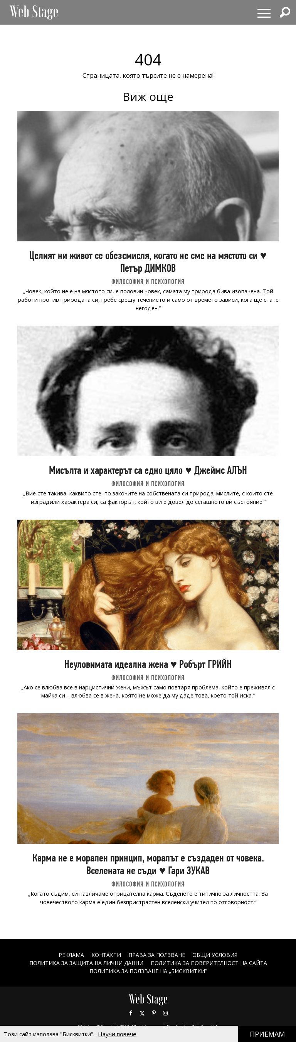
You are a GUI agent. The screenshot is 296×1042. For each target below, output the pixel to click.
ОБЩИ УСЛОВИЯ (214, 954)
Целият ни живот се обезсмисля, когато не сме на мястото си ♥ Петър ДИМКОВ (147, 261)
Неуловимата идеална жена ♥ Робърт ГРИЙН (148, 664)
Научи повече (117, 1034)
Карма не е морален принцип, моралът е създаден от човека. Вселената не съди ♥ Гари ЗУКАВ (148, 864)
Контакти (106, 954)
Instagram (165, 1013)
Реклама (71, 954)
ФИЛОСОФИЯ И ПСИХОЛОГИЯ (148, 282)
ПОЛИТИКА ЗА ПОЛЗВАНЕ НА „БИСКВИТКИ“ (148, 971)
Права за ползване (156, 954)
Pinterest (154, 1013)
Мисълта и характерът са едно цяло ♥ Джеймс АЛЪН (148, 470)
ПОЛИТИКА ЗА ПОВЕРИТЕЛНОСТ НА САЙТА (209, 963)
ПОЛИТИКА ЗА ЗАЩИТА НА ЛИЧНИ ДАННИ (86, 963)
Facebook (130, 1013)
